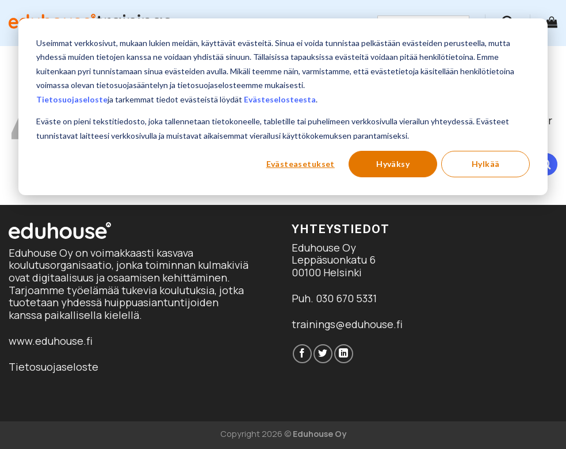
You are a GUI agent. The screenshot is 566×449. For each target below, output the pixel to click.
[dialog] (283, 106)
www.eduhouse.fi (51, 341)
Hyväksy (393, 164)
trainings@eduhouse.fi (347, 324)
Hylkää (486, 164)
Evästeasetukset (300, 164)
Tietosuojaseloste (72, 99)
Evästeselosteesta (280, 99)
